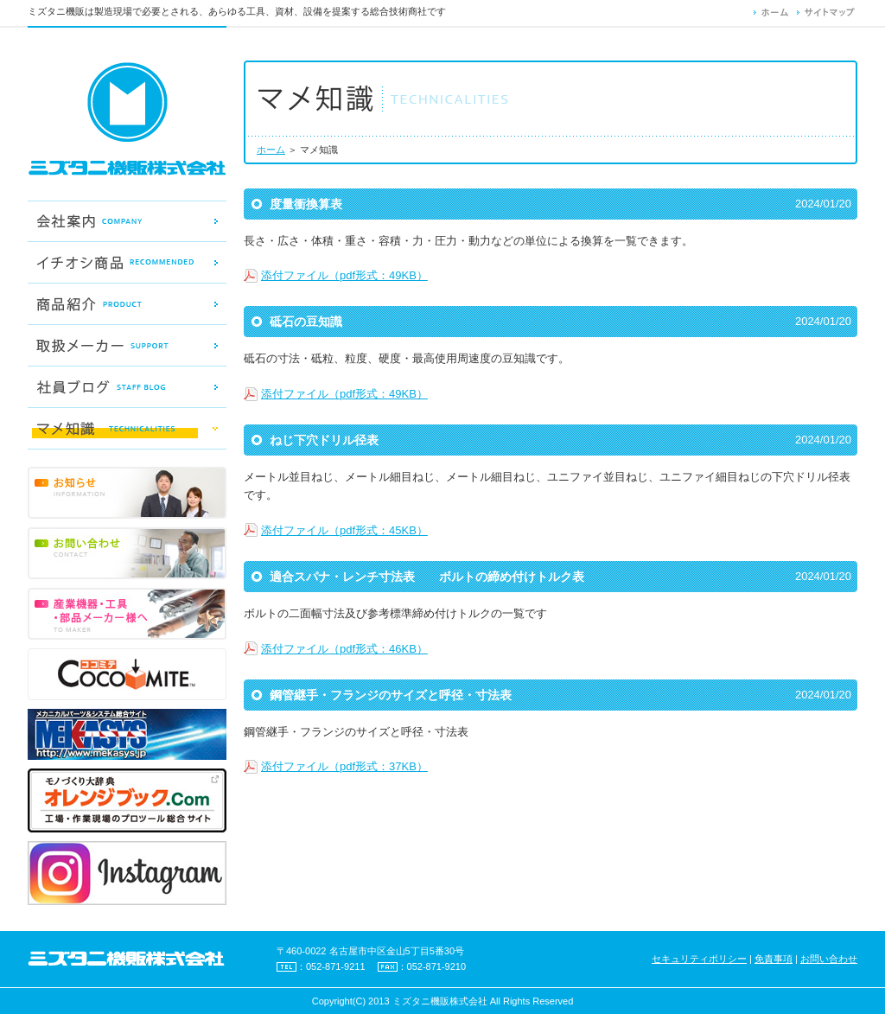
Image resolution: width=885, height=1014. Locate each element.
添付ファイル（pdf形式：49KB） (344, 275)
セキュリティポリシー (699, 958)
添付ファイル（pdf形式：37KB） (344, 766)
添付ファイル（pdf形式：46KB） (344, 648)
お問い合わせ (828, 958)
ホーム (775, 12)
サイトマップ (827, 12)
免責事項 (773, 958)
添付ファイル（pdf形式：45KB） (344, 530)
